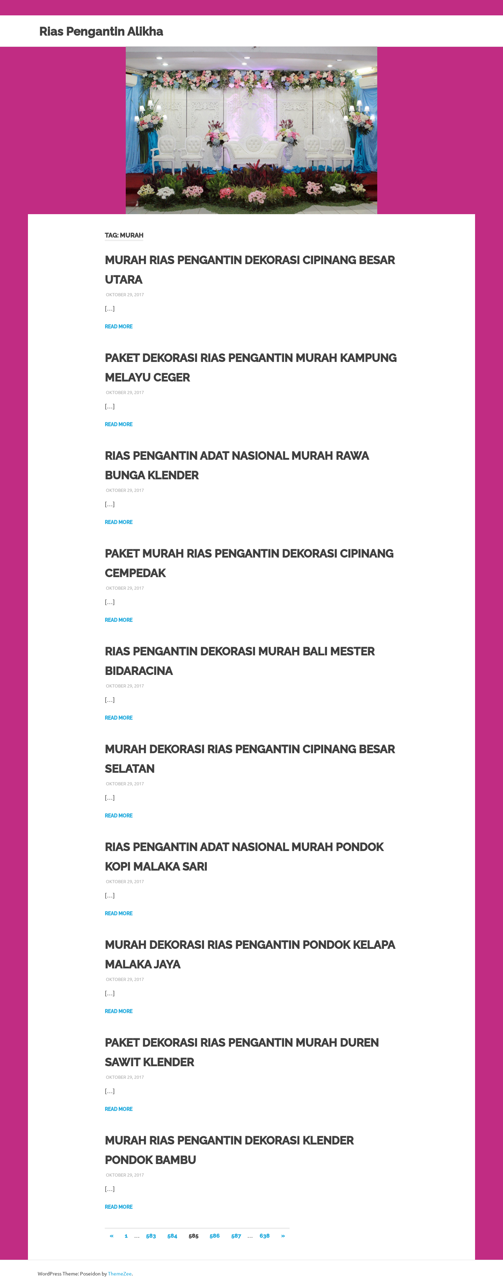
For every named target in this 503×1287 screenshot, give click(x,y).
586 (215, 1236)
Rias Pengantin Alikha (108, 31)
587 (236, 1236)
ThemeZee (120, 1273)
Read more (118, 326)
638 (265, 1236)
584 (172, 1236)
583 (151, 1236)
